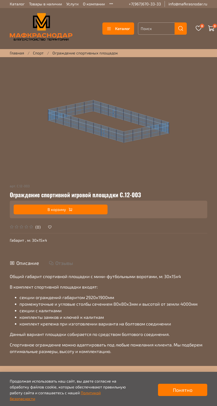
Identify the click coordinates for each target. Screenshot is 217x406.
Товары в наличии (45, 3)
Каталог (17, 3)
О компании (94, 3)
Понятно (182, 390)
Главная (17, 53)
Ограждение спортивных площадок (85, 53)
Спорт (38, 53)
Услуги (72, 3)
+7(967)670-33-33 (145, 3)
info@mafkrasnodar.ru (187, 3)
